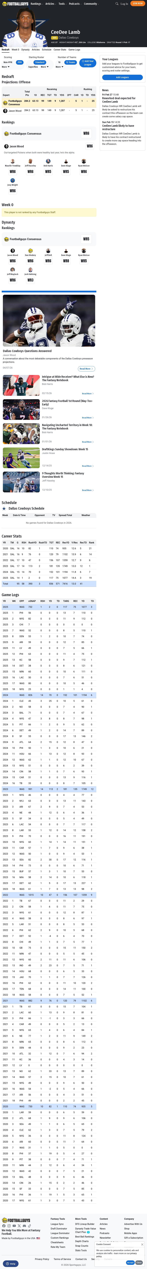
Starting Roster (36, 57)
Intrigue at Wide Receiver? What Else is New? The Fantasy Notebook (68, 378)
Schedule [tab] (46, 49)
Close (139, 1262)
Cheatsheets (57, 1242)
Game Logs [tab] (74, 49)
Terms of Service (62, 1259)
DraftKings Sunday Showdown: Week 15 (65, 449)
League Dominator (60, 1233)
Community (92, 3)
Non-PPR (8, 62)
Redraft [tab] (5, 49)
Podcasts (76, 3)
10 (59, 62)
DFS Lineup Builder (84, 1224)
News (103, 1228)
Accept (130, 1262)
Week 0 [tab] (15, 49)
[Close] (142, 1244)
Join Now (138, 3)
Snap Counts (81, 1245)
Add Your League (88, 63)
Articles (51, 3)
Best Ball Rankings (84, 1236)
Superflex (33, 67)
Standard (39, 62)
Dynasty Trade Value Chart (85, 1230)
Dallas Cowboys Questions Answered (29, 351)
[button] (6, 67)
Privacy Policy (42, 1259)
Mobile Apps (130, 1233)
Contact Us (81, 1259)
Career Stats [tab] (60, 49)
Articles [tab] (36, 49)
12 (70, 62)
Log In (124, 3)
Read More (86, 368)
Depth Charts (82, 1241)
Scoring (8, 57)
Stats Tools (81, 1250)
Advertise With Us (133, 1224)
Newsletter (105, 1237)
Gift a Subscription (133, 1237)
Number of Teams (67, 57)
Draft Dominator (59, 1228)
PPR (20, 62)
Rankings (37, 3)
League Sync (57, 1224)
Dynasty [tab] (25, 49)
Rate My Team (58, 1247)
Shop (126, 1228)
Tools (63, 3)
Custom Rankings (60, 1237)
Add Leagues (122, 77)
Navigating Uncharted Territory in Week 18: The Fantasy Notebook (67, 426)
